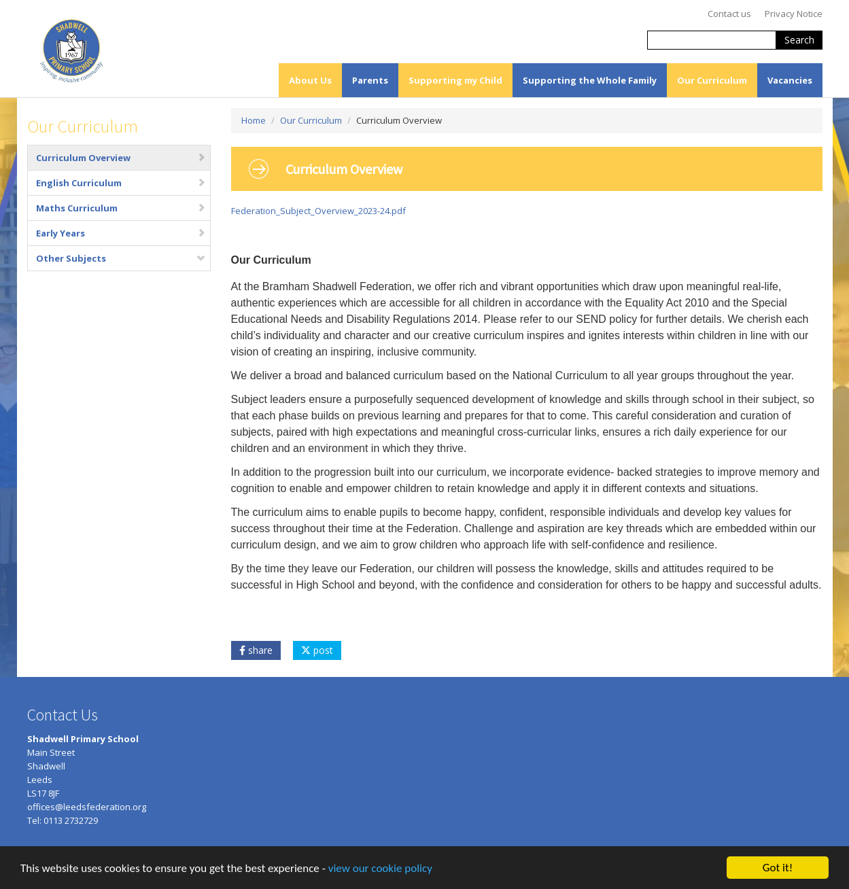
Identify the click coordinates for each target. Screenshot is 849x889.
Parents (370, 80)
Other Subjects (121, 258)
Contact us (729, 13)
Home (253, 120)
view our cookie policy (380, 869)
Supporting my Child (455, 80)
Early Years (121, 233)
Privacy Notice (793, 13)
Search (799, 39)
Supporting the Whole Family (590, 80)
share (256, 650)
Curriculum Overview (121, 158)
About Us (310, 80)
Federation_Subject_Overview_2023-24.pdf (318, 211)
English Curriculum (121, 183)
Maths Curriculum (121, 208)
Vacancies (789, 80)
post (317, 650)
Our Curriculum (712, 80)
